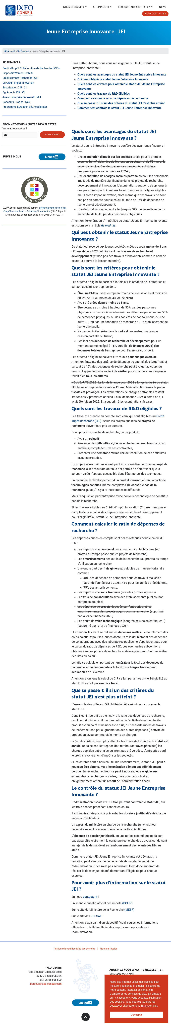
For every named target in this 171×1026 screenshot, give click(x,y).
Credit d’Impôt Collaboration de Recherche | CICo (31, 68)
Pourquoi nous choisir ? (134, 7)
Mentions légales (108, 948)
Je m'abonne (52, 135)
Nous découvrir (74, 7)
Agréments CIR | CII (13, 92)
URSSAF (96, 916)
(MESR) (129, 909)
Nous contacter (155, 14)
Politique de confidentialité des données (74, 948)
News (162, 7)
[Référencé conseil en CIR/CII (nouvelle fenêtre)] (34, 190)
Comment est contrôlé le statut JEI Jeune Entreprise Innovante (119, 108)
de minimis (108, 225)
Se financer (101, 7)
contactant (90, 896)
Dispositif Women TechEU (17, 73)
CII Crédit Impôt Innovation (18, 82)
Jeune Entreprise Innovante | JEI (21, 97)
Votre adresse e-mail (14, 128)
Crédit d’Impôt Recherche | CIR (20, 77)
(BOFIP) (127, 903)
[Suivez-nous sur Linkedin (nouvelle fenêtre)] (52, 156)
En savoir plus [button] (149, 1005)
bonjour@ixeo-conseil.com (46, 983)
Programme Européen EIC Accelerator (24, 106)
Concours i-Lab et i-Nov (16, 102)
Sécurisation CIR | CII (14, 87)
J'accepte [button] (136, 1014)
